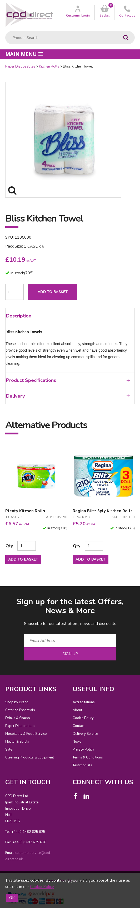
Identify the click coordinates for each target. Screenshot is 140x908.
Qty (9, 546)
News (77, 741)
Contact (78, 726)
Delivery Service (85, 733)
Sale (8, 749)
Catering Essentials (20, 710)
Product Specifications (68, 380)
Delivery (68, 396)
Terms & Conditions (88, 757)
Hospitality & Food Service (26, 733)
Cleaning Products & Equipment (29, 757)
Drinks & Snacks (17, 718)
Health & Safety (17, 741)
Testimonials (82, 765)
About (77, 710)
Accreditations (84, 702)
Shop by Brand (16, 702)
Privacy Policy (83, 749)
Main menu (24, 54)
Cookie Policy (83, 718)
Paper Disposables (20, 66)
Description (68, 316)
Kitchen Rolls (49, 66)
